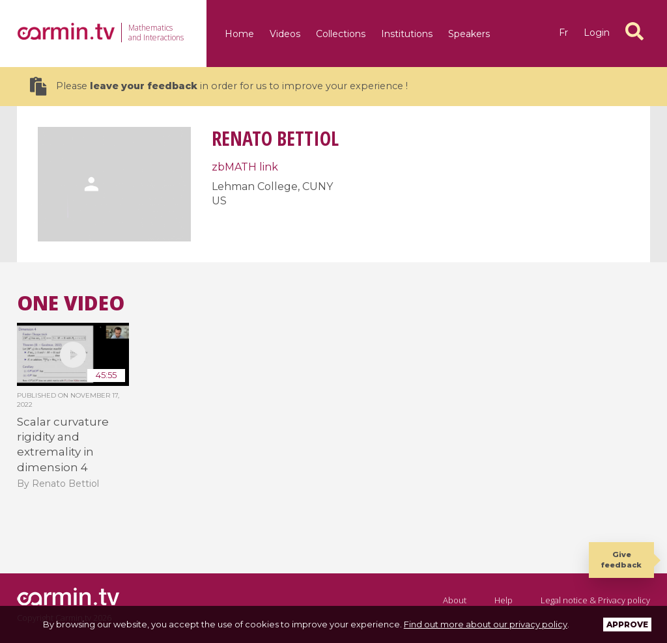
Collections (340, 34)
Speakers (469, 34)
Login (597, 32)
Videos (285, 34)
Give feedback (621, 559)
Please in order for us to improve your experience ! (219, 86)
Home (239, 34)
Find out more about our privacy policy (485, 624)
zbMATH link (245, 167)
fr (563, 32)
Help (503, 600)
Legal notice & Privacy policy (595, 600)
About (454, 600)
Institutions (407, 34)
